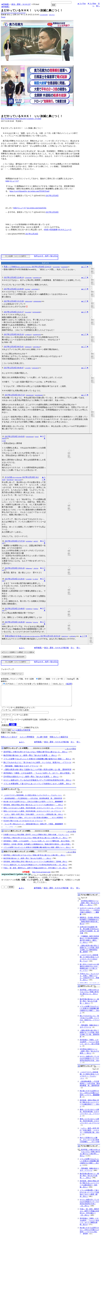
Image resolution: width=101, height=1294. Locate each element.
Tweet (3, 17)
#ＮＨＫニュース (65, 230)
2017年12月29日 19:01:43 (15, 568)
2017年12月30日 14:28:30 (15, 622)
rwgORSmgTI (28, 334)
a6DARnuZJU (28, 346)
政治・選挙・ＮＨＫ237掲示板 (56, 648)
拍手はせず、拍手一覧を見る (46, 256)
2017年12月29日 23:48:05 (15, 608)
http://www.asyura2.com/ (41, 876)
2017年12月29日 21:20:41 (15, 579)
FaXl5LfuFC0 (35, 368)
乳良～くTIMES (17, 267)
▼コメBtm (92, 3)
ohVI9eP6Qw (29, 541)
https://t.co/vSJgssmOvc (18, 191)
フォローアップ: (7, 669)
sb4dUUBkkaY (36, 346)
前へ (98, 6)
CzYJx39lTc (28, 368)
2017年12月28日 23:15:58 (14, 301)
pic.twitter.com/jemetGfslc (36, 208)
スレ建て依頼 (42, 741)
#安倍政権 (53, 230)
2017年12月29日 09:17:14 (15, 395)
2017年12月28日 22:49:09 (14, 289)
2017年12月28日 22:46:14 (14, 277)
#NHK (46, 230)
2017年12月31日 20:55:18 (50, 636)
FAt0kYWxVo (65, 636)
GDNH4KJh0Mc (37, 301)
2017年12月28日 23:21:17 (14, 312)
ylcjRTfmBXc (72, 636)
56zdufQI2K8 (64, 267)
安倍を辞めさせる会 (22, 636)
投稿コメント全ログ (9, 741)
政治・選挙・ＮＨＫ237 (21, 4)
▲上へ (21, 648)
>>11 (4, 441)
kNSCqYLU (52, 14)
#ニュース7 (14, 181)
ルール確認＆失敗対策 (21, 734)
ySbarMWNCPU (37, 334)
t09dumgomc (29, 568)
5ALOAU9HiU (56, 267)
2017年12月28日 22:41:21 (41, 267)
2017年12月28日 (52, 196)
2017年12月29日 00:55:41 (14, 347)
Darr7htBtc (27, 289)
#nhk (7, 181)
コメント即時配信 (27, 741)
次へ (72, 648)
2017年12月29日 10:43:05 (15, 436)
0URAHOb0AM (30, 395)
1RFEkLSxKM (28, 301)
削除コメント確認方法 (59, 741)
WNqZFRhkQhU (39, 395)
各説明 (69, 684)
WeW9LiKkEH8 (36, 312)
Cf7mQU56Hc (28, 277)
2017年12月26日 (31, 234)
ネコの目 (13, 477)
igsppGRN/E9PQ (44, 14)
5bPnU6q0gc (29, 622)
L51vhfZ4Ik (28, 579)
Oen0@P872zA (36, 277)
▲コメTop (81, 3)
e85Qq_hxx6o (18, 479)
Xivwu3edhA (28, 312)
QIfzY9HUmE (10, 479)
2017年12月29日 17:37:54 (15, 541)
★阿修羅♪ (5, 4)
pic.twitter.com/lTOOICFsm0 (38, 191)
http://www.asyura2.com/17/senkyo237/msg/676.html (13, 12)
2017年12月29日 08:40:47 (14, 368)
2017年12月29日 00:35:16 (14, 334)
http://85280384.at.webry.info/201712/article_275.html (21, 119)
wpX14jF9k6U (34, 289)
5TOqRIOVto (29, 608)
